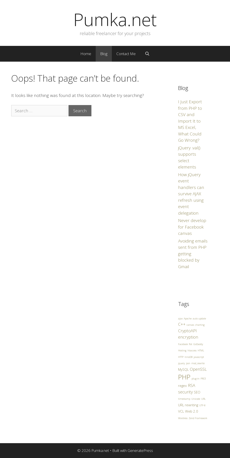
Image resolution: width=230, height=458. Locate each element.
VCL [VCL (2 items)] (181, 411)
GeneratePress (140, 450)
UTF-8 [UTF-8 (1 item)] (202, 405)
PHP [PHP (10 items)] (184, 377)
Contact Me (126, 53)
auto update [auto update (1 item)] (199, 318)
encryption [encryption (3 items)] (188, 337)
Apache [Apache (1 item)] (188, 318)
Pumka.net (115, 19)
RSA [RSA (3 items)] (191, 385)
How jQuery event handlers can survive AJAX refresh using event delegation (191, 194)
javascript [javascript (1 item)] (199, 357)
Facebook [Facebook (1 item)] (183, 344)
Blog (103, 53)
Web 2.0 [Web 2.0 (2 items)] (191, 411)
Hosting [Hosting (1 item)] (182, 350)
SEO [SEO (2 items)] (197, 392)
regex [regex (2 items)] (182, 385)
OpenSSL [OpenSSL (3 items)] (198, 369)
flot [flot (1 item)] (190, 344)
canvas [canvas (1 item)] (190, 324)
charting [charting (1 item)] (200, 324)
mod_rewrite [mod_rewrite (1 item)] (198, 363)
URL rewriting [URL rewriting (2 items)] (188, 405)
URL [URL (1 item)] (203, 398)
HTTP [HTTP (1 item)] (181, 357)
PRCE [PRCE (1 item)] (203, 378)
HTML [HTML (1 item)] (201, 350)
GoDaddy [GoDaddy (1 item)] (198, 344)
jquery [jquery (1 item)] (181, 363)
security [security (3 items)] (185, 392)
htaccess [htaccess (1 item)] (192, 350)
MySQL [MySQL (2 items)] (183, 369)
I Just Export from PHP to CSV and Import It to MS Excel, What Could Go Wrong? (190, 121)
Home (85, 53)
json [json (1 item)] (188, 363)
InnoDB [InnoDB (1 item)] (188, 357)
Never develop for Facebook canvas (192, 227)
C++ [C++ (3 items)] (182, 324)
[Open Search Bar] (147, 54)
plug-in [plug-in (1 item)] (195, 378)
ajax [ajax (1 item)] (180, 318)
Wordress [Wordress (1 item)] (183, 418)
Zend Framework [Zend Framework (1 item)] (198, 418)
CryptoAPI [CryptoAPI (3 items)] (187, 330)
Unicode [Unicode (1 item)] (195, 398)
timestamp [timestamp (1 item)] (184, 398)
